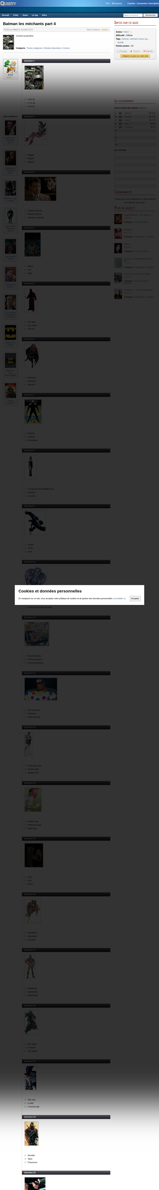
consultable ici (119, 598)
